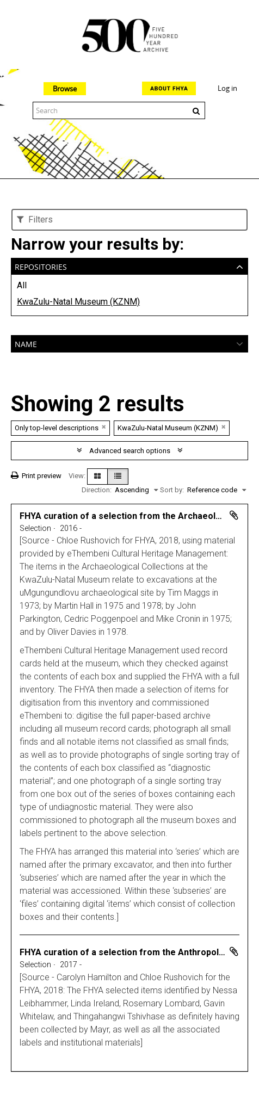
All (22, 285)
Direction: (97, 490)
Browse (65, 89)
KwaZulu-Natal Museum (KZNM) (78, 301)
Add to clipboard (234, 515)
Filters (35, 219)
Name (26, 343)
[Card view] (97, 476)
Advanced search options (130, 451)
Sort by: (172, 490)
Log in (227, 88)
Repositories (41, 265)
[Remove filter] (104, 427)
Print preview (36, 476)
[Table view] (117, 476)
